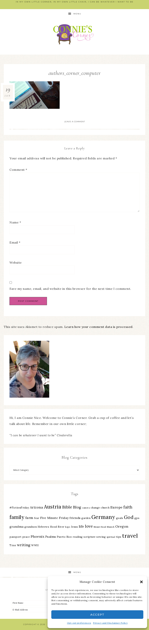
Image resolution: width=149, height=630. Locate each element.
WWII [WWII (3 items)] (35, 545)
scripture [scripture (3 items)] (89, 536)
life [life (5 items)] (81, 526)
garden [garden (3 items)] (85, 518)
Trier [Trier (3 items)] (12, 545)
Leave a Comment (74, 121)
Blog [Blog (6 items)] (77, 507)
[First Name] (43, 602)
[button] (141, 582)
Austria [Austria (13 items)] (52, 507)
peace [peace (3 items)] (26, 536)
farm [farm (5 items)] (29, 518)
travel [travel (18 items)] (130, 535)
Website (15, 262)
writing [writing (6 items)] (23, 545)
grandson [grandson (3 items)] (30, 526)
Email (14, 242)
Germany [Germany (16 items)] (103, 517)
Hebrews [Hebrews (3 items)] (43, 526)
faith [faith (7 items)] (128, 507)
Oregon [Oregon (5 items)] (121, 526)
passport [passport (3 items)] (15, 536)
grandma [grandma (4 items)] (16, 526)
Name (15, 222)
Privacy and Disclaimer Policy (110, 622)
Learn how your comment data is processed (98, 327)
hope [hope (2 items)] (67, 527)
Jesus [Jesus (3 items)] (74, 526)
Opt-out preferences (79, 622)
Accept (97, 614)
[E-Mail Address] (43, 609)
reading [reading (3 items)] (78, 536)
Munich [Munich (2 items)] (110, 527)
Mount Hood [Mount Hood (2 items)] (100, 527)
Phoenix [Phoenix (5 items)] (37, 536)
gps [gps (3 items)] (137, 518)
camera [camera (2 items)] (86, 507)
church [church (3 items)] (105, 507)
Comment (18, 170)
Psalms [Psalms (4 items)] (50, 536)
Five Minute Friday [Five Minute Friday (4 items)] (54, 518)
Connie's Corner (74, 34)
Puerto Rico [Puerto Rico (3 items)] (64, 536)
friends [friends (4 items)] (75, 518)
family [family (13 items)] (16, 517)
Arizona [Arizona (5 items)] (36, 507)
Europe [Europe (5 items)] (116, 507)
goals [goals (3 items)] (119, 518)
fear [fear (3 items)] (36, 518)
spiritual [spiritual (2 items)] (111, 537)
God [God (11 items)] (129, 517)
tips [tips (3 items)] (118, 536)
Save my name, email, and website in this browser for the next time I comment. (70, 289)
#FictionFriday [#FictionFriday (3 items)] (19, 507)
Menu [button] (77, 14)
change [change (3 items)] (95, 507)
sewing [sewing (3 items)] (101, 536)
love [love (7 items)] (89, 526)
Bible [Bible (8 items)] (67, 507)
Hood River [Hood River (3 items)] (57, 526)
